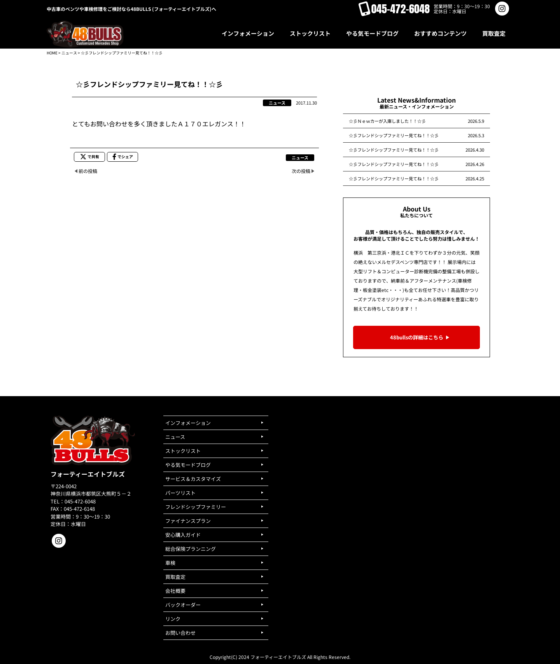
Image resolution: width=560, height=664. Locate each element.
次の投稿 (301, 171)
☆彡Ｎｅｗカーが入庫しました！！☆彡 (387, 121)
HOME (52, 53)
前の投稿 (88, 171)
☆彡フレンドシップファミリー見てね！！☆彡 (394, 135)
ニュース (69, 53)
